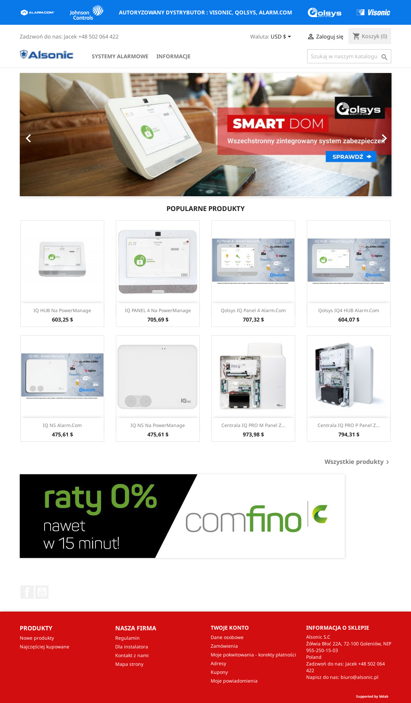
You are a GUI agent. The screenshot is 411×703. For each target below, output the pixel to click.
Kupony (219, 672)
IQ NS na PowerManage (158, 425)
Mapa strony (129, 664)
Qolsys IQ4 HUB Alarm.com (348, 310)
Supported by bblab (372, 696)
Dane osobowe (227, 637)
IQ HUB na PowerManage (62, 310)
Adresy (218, 663)
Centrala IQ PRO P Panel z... (349, 425)
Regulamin (127, 638)
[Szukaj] (349, 56)
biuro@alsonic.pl (360, 677)
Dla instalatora (131, 646)
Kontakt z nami (132, 655)
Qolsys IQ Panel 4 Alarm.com (253, 310)
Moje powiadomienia (234, 681)
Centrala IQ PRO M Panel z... (253, 425)
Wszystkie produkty (358, 462)
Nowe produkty (37, 638)
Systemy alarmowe (120, 56)
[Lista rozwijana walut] (282, 37)
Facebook (27, 592)
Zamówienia (224, 646)
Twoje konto (230, 627)
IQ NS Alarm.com (62, 425)
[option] (206, 135)
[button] (25, 135)
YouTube (42, 592)
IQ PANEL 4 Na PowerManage (158, 310)
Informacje (173, 56)
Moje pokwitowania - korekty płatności (253, 654)
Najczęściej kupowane (44, 646)
